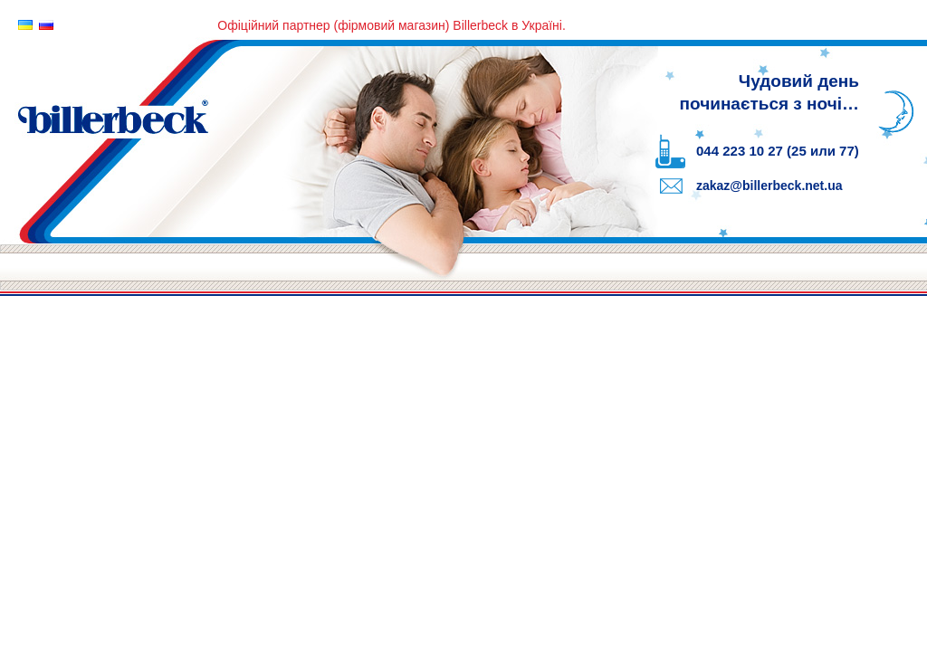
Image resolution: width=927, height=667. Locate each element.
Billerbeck (317, 138)
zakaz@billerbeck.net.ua (769, 185)
